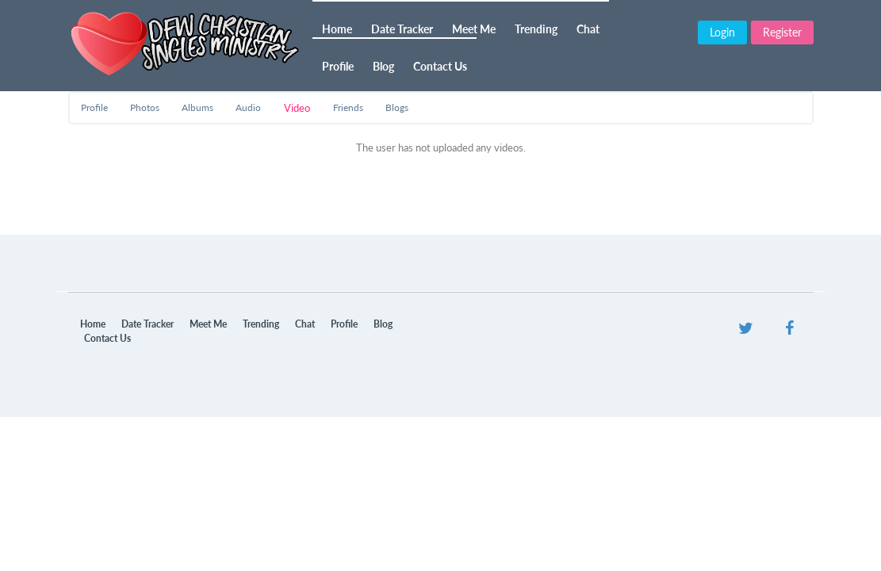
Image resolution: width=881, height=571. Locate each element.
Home (337, 29)
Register (782, 32)
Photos (144, 107)
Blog (383, 66)
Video (297, 108)
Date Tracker (402, 29)
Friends (348, 107)
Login (722, 32)
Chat (587, 29)
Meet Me (474, 29)
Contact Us (440, 66)
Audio (248, 107)
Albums (197, 107)
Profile (338, 66)
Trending (536, 29)
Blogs (396, 107)
